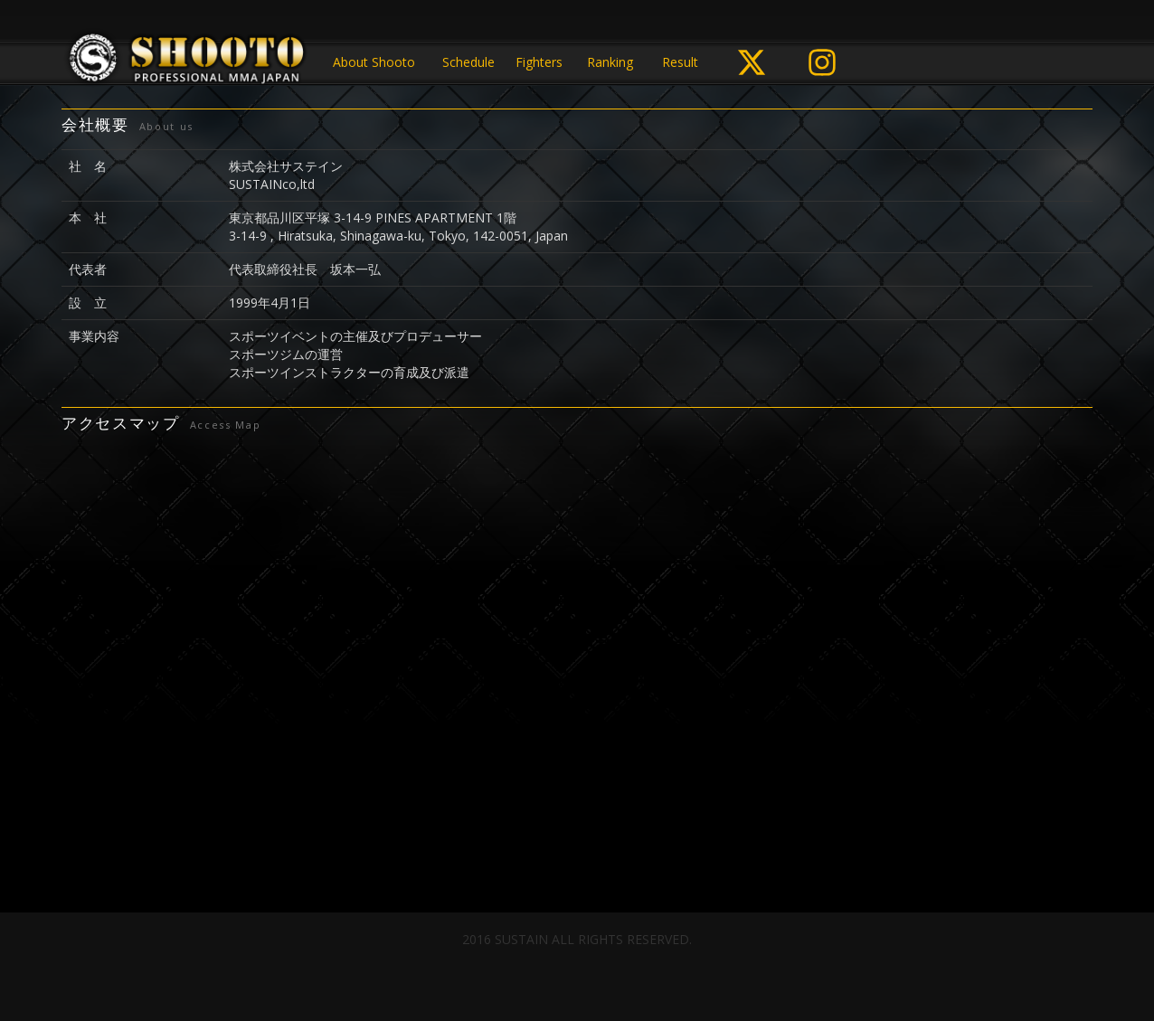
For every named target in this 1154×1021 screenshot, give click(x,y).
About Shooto (374, 62)
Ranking (610, 62)
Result (680, 62)
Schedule (468, 62)
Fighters (539, 62)
